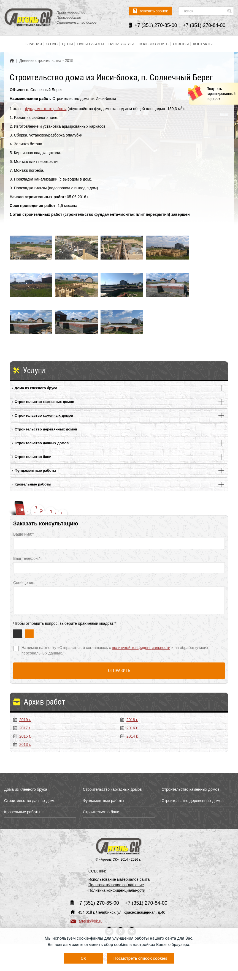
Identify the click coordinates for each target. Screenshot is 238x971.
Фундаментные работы (35, 470)
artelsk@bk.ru (86, 921)
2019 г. (22, 720)
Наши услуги (121, 44)
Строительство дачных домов (42, 443)
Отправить (119, 670)
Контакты (202, 44)
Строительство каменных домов (44, 415)
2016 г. (129, 728)
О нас (52, 44)
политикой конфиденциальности (141, 647)
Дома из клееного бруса (36, 388)
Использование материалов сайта (119, 879)
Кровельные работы (33, 484)
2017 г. (22, 728)
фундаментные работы (46, 109)
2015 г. (22, 736)
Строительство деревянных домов (46, 429)
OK (83, 958)
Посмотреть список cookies (140, 958)
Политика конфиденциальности (116, 890)
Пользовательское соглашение (116, 885)
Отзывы (181, 44)
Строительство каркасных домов (44, 402)
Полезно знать (154, 44)
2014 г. (129, 736)
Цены (67, 44)
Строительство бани (33, 457)
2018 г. (129, 720)
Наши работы (90, 44)
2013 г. (22, 744)
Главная (34, 44)
